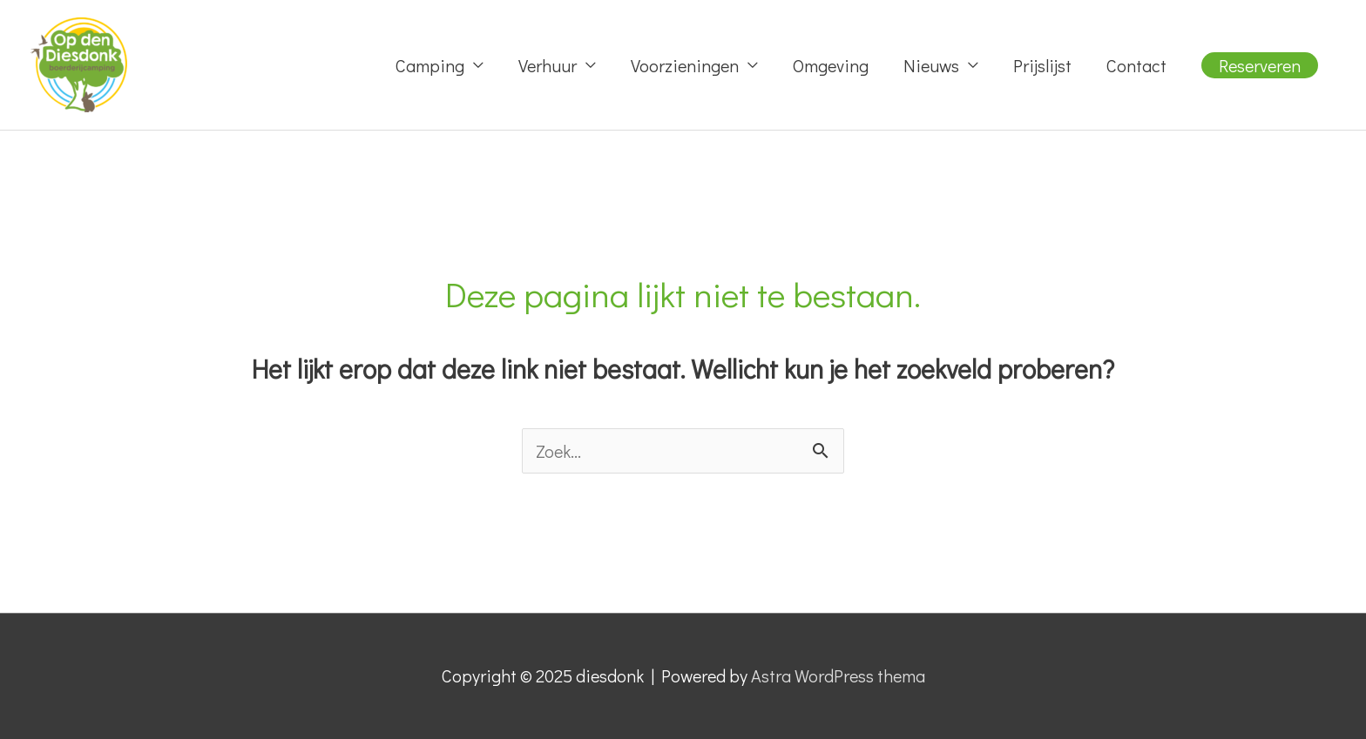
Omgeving (831, 65)
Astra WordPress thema (838, 675)
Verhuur (547, 65)
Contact (1136, 65)
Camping (430, 65)
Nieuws (931, 65)
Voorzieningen (685, 65)
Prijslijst (1042, 65)
